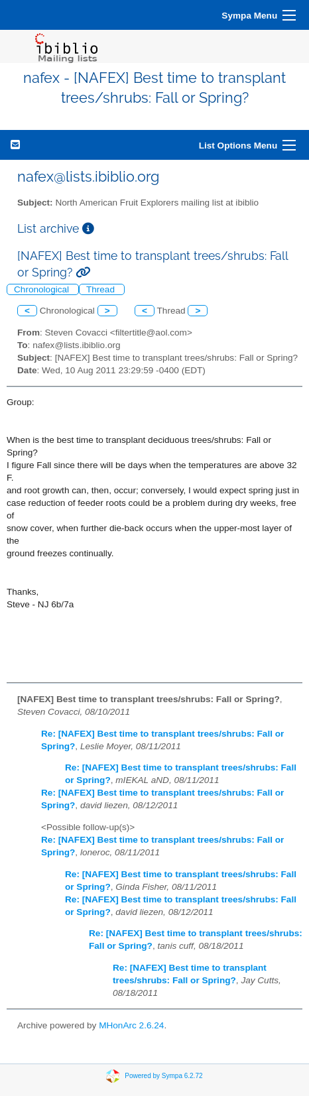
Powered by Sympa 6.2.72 (163, 1075)
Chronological (43, 289)
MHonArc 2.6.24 (131, 1025)
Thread (101, 289)
